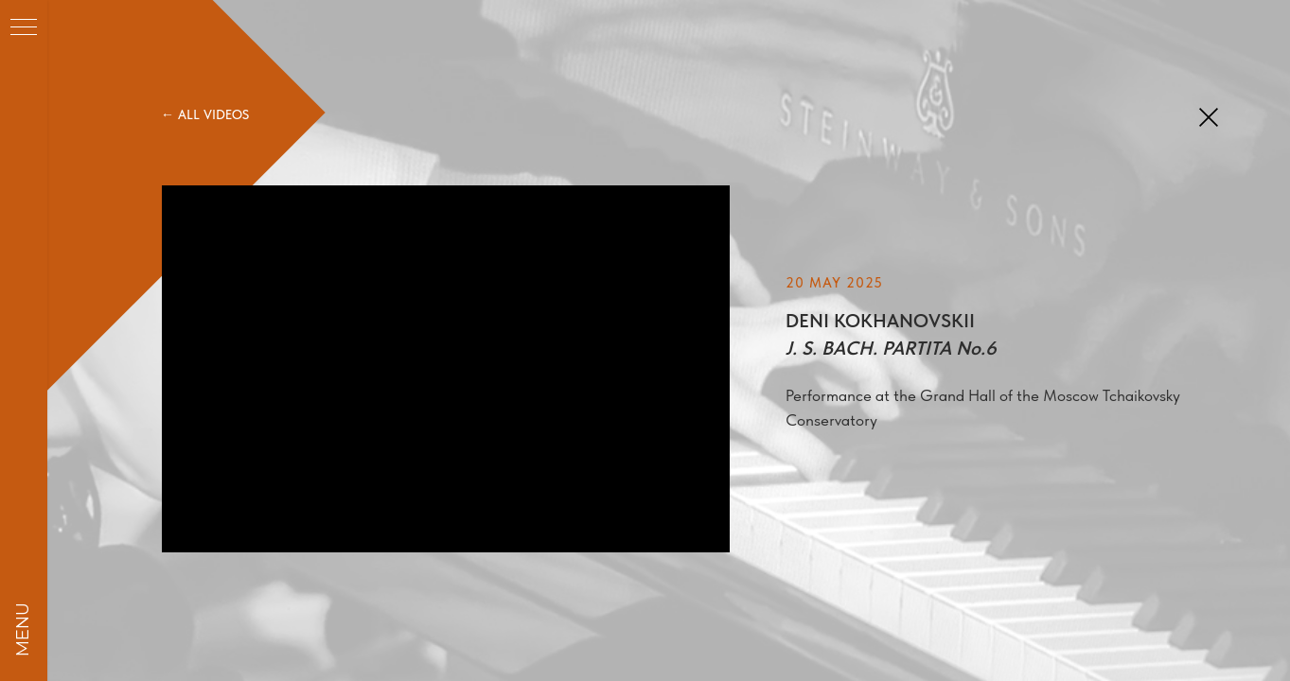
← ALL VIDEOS (205, 114)
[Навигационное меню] (23, 28)
